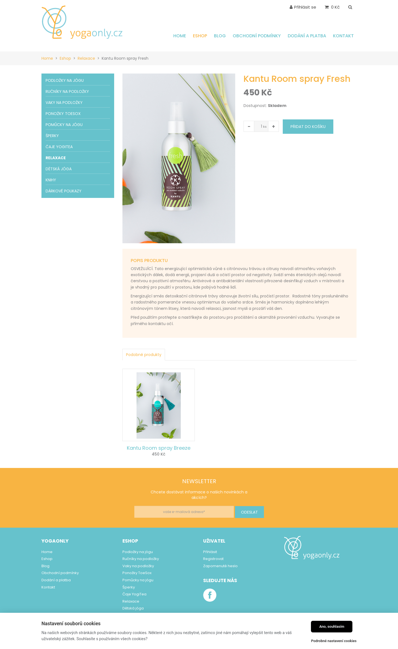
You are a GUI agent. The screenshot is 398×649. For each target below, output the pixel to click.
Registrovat (213, 558)
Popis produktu (149, 260)
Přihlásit (210, 551)
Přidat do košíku (308, 126)
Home (47, 58)
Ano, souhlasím (331, 626)
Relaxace (86, 58)
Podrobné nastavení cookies (334, 641)
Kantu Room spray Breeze (158, 447)
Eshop (65, 58)
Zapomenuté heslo (220, 566)
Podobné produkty (143, 354)
